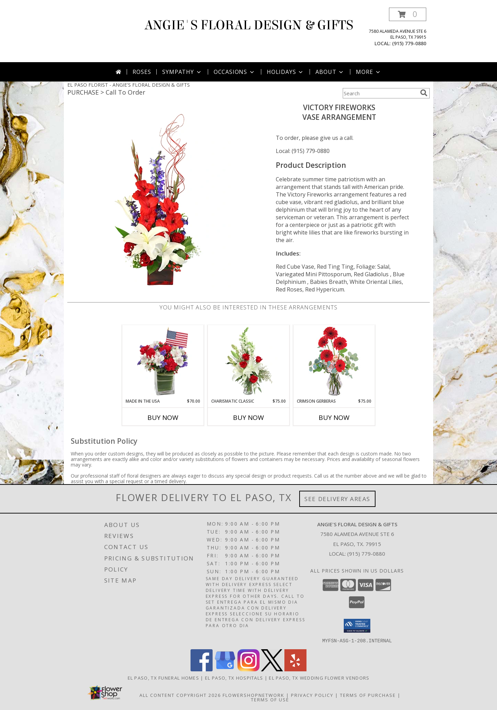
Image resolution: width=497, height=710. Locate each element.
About (329, 72)
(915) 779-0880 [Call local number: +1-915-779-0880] (409, 43)
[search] (423, 93)
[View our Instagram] (248, 669)
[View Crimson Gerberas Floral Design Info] (334, 362)
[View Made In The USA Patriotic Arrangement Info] (163, 361)
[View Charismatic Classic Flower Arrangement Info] (248, 361)
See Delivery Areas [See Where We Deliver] (337, 499)
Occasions (234, 72)
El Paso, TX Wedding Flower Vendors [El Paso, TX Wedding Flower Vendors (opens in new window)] (319, 677)
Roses (142, 72)
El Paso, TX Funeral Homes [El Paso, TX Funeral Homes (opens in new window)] (163, 677)
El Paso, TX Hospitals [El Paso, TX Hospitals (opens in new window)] (234, 677)
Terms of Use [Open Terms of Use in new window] (270, 699)
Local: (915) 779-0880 (303, 151)
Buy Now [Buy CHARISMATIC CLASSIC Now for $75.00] (248, 417)
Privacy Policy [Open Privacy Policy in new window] (312, 695)
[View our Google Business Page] (225, 669)
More (368, 72)
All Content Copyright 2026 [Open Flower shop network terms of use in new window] (180, 695)
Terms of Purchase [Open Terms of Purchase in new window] (368, 695)
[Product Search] (380, 93)
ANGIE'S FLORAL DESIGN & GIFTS (248, 25)
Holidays (285, 72)
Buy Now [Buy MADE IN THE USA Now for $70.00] (162, 417)
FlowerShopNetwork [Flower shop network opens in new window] (253, 695)
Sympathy (182, 72)
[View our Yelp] (295, 669)
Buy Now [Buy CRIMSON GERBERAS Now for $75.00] (334, 417)
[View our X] (272, 669)
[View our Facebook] (202, 669)
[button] (407, 14)
